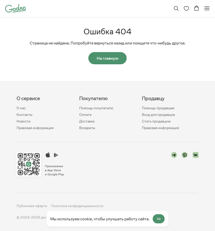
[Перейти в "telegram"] (174, 164)
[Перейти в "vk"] (196, 164)
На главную (108, 58)
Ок (159, 219)
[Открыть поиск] (176, 8)
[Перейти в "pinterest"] (185, 164)
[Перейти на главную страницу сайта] (15, 8)
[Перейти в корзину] (196, 8)
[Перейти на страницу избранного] (186, 8)
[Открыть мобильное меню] (207, 8)
